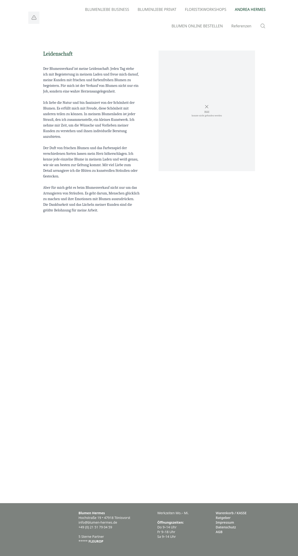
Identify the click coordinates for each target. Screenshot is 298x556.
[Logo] (33, 18)
